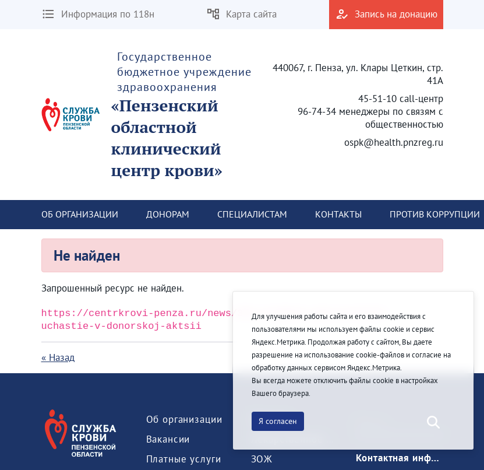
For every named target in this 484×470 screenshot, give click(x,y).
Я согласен (278, 421)
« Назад (58, 357)
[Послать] (432, 422)
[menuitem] (79, 214)
